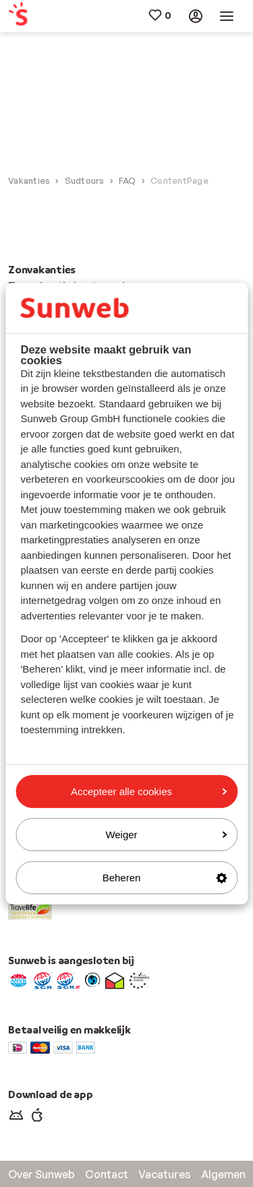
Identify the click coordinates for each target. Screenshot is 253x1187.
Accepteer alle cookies (149, 791)
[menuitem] (27, 16)
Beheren (165, 877)
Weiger (166, 834)
